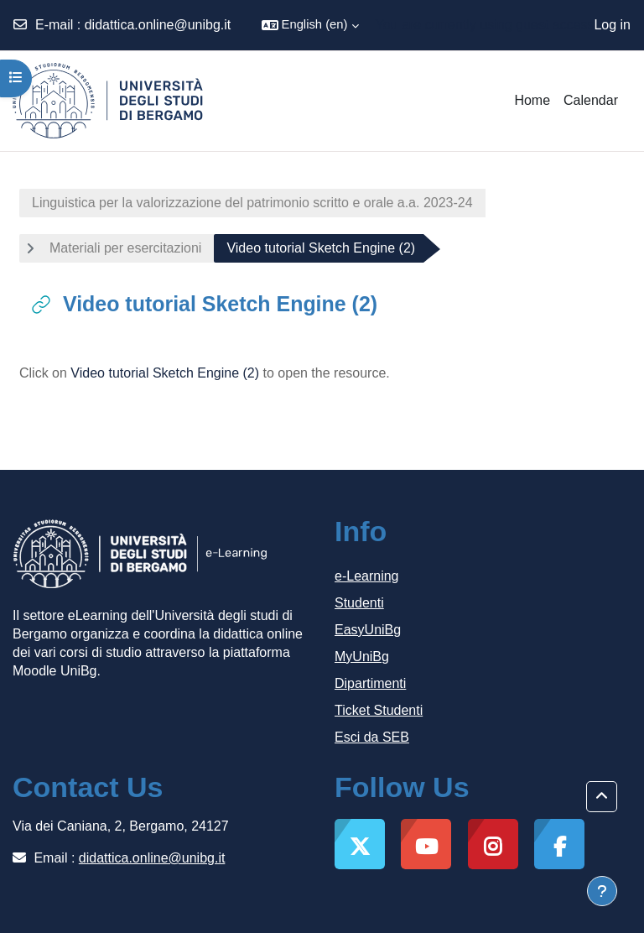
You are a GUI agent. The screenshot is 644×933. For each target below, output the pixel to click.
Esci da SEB (372, 737)
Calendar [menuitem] (591, 100)
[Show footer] (602, 891)
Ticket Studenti (379, 710)
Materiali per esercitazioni (125, 248)
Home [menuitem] (532, 100)
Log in (612, 25)
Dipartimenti (370, 683)
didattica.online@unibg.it (158, 25)
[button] (310, 25)
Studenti (359, 603)
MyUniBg (362, 656)
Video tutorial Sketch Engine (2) (164, 373)
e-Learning (367, 576)
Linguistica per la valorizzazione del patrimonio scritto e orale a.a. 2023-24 (252, 202)
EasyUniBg (368, 630)
